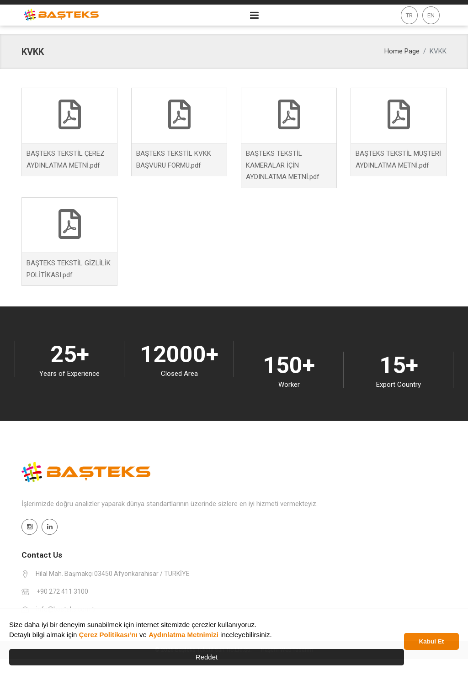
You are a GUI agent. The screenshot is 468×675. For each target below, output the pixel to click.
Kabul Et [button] (431, 641)
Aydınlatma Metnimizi (183, 634)
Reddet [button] (207, 657)
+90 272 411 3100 (62, 591)
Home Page (402, 51)
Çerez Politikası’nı (108, 634)
